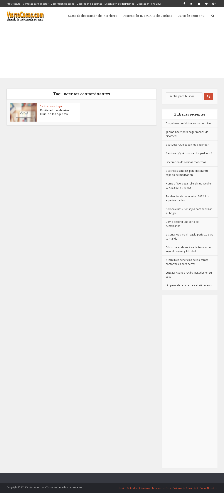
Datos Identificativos (138, 488)
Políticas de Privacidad (185, 488)
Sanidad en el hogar (51, 106)
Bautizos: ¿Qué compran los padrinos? (189, 153)
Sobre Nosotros (209, 488)
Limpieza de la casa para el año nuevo (189, 285)
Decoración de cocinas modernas (186, 162)
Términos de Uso (161, 488)
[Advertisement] (112, 52)
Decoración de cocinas (89, 3)
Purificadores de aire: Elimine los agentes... (54, 112)
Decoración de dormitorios (119, 3)
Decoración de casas (62, 3)
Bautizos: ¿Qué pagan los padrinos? (187, 144)
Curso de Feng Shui (192, 16)
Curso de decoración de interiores (92, 16)
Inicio (122, 488)
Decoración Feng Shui (149, 3)
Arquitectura (14, 3)
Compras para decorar (35, 3)
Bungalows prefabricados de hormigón (189, 123)
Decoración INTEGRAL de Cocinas (147, 16)
